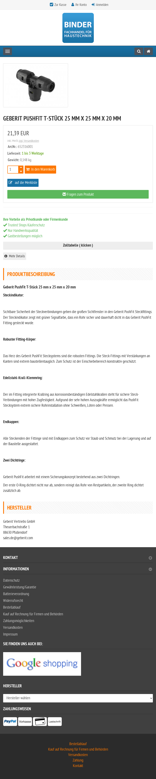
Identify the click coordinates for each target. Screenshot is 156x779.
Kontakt (77, 558)
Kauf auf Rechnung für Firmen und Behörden (33, 614)
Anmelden (102, 5)
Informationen (77, 569)
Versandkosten (13, 627)
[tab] (78, 559)
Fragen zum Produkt (78, 194)
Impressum (10, 634)
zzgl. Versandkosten (29, 141)
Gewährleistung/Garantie (19, 587)
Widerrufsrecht (13, 601)
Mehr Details (14, 256)
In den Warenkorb (40, 169)
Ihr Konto (81, 5)
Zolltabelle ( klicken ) (78, 245)
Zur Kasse (60, 5)
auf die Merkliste (23, 182)
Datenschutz (11, 580)
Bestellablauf (12, 607)
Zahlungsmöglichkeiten (18, 621)
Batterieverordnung (16, 594)
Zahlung (78, 760)
